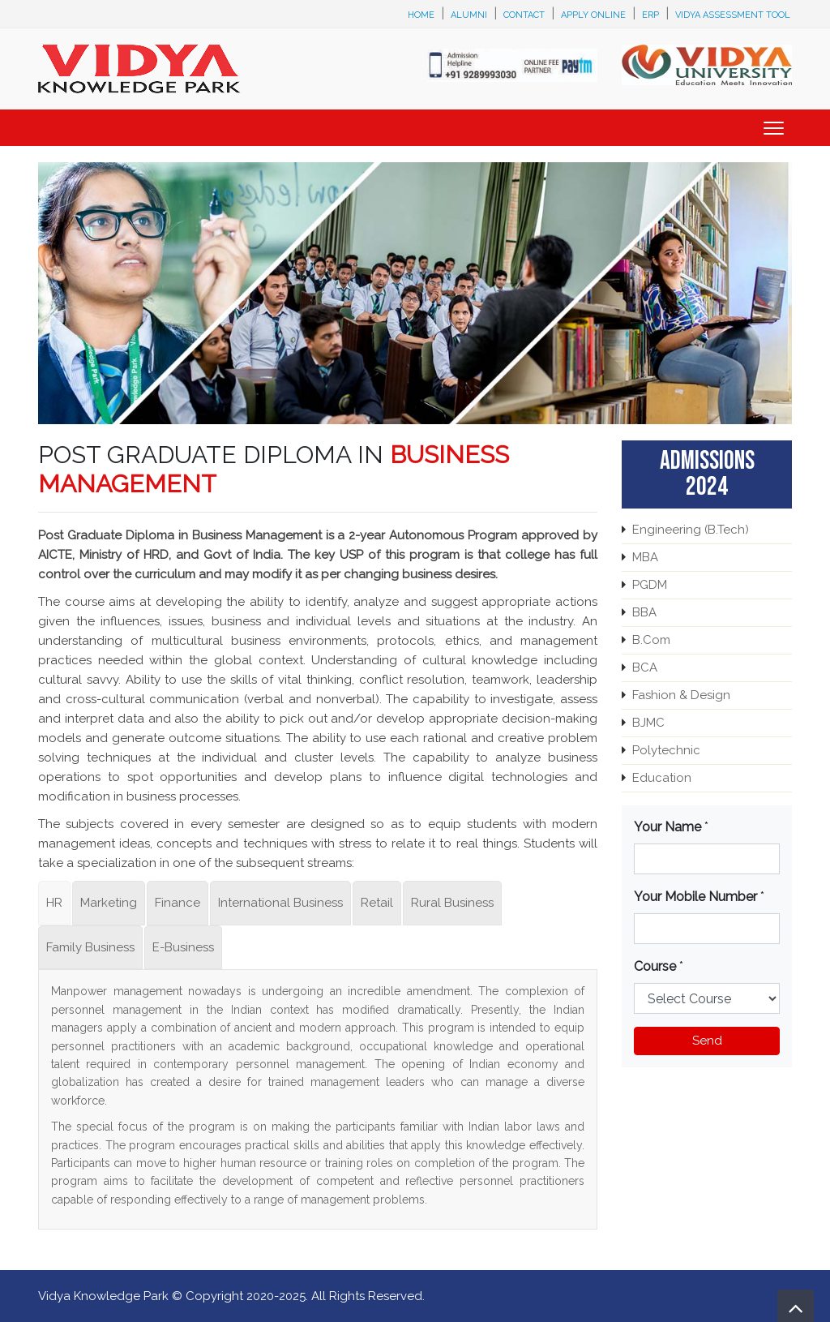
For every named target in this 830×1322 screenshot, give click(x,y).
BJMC (648, 722)
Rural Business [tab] (452, 902)
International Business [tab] (280, 902)
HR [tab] (54, 902)
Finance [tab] (177, 902)
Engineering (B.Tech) (690, 529)
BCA (644, 667)
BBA (644, 612)
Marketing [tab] (108, 902)
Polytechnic (666, 750)
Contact (524, 15)
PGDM (649, 584)
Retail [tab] (377, 902)
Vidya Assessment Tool (732, 15)
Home (421, 15)
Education (661, 777)
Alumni (469, 15)
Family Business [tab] (90, 947)
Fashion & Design (681, 695)
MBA (645, 557)
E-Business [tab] (183, 947)
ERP (650, 15)
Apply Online (593, 15)
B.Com (651, 640)
